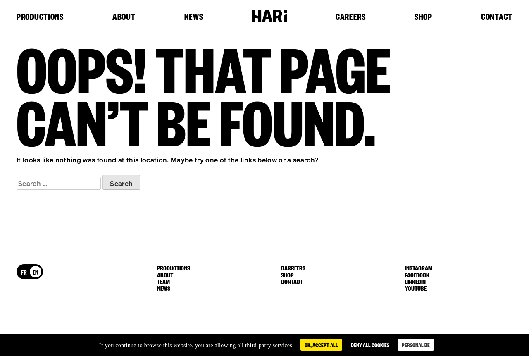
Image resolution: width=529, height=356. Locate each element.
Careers (351, 17)
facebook (417, 274)
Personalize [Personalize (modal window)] (416, 344)
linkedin (415, 281)
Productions (40, 17)
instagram (418, 267)
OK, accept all (321, 344)
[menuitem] (24, 271)
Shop (423, 17)
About (124, 17)
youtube (416, 287)
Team (163, 281)
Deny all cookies (370, 344)
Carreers (293, 267)
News (193, 17)
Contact (496, 17)
